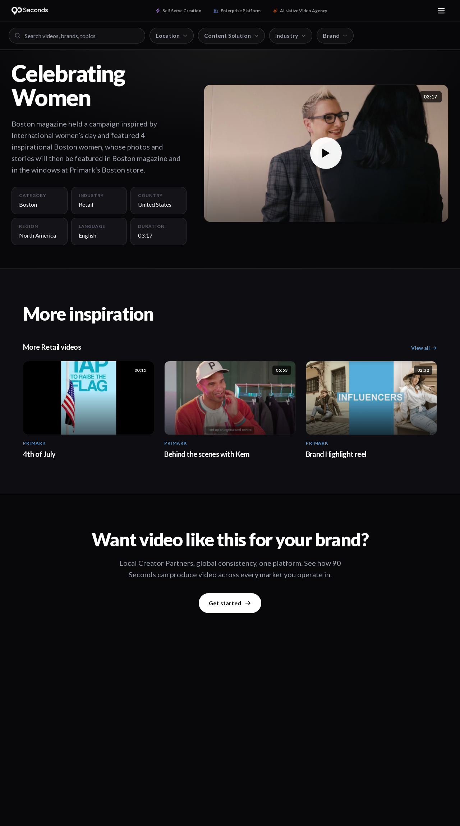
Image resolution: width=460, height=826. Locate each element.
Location (172, 35)
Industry (290, 35)
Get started (230, 603)
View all (424, 348)
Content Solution (231, 35)
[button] (326, 153)
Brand (335, 35)
